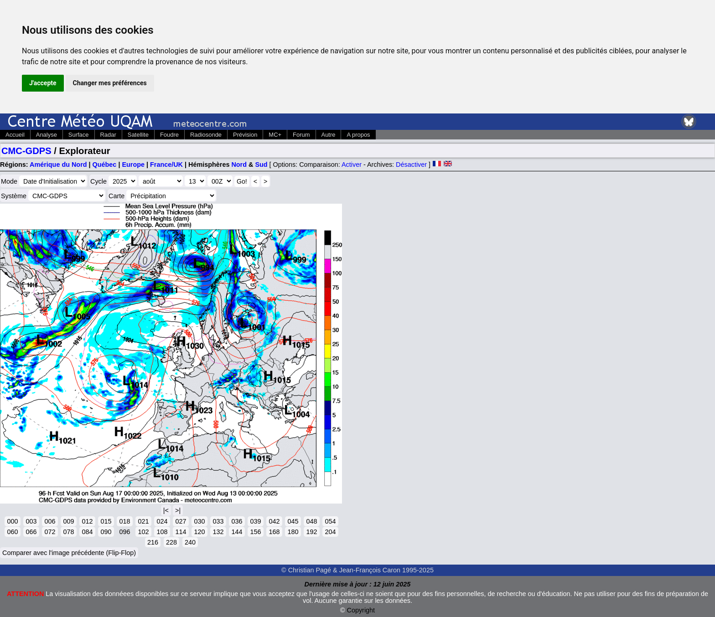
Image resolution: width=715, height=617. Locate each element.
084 (87, 531)
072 (49, 531)
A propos (358, 134)
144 (236, 531)
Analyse (46, 134)
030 (199, 521)
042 (274, 521)
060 (12, 531)
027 (180, 521)
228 (171, 542)
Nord (239, 164)
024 (161, 521)
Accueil (15, 134)
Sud (261, 164)
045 (292, 521)
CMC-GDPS (26, 151)
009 (68, 521)
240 (190, 542)
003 (31, 521)
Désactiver (411, 164)
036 (236, 521)
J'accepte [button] (43, 83)
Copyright (361, 610)
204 (330, 531)
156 (255, 531)
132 (217, 531)
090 (105, 531)
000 (12, 521)
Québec (105, 164)
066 (31, 531)
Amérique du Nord (58, 164)
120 (199, 531)
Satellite (138, 134)
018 (124, 521)
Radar (108, 134)
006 (49, 521)
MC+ (275, 134)
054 (330, 521)
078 (68, 531)
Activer (352, 164)
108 (161, 531)
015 (105, 521)
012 (87, 521)
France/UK (166, 164)
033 (217, 521)
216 (152, 542)
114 (180, 531)
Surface (78, 134)
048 (311, 521)
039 (255, 521)
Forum (301, 134)
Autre (328, 134)
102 (143, 531)
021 (143, 521)
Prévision (245, 134)
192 (311, 531)
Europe (133, 164)
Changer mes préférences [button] (110, 83)
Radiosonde (206, 134)
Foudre (169, 134)
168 (274, 531)
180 (292, 531)
